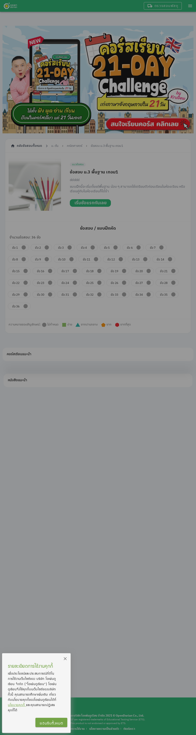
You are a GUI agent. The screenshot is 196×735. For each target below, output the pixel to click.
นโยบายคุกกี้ (17, 705)
